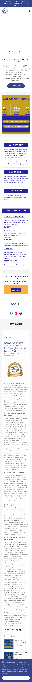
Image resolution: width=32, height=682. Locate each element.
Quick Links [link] (16, 641)
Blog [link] (16, 643)
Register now (16, 86)
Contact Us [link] (16, 645)
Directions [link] (16, 648)
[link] (4, 11)
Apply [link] (16, 639)
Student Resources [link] (16, 652)
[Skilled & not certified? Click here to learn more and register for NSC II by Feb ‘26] (16, 3)
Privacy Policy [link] (16, 650)
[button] (9, 51)
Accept (16, 678)
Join (13, 566)
